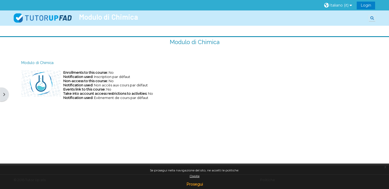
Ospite (194, 176)
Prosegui (194, 184)
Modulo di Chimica (194, 42)
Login (366, 5)
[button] (338, 5)
